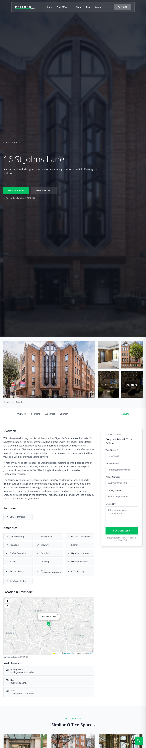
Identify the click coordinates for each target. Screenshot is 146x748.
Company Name (113, 490)
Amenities (50, 413)
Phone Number (113, 477)
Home (49, 7)
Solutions (35, 413)
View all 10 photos (13, 402)
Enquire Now (16, 190)
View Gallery (44, 190)
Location (64, 413)
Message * (111, 503)
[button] (48, 623)
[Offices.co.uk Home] (25, 7)
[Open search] (139, 741)
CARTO (90, 653)
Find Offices (64, 7)
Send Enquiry (121, 530)
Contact (99, 7)
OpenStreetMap (69, 653)
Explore (122, 7)
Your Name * (112, 450)
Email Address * (113, 463)
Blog (88, 7)
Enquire (125, 413)
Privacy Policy (123, 540)
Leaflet (56, 653)
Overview (21, 413)
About (79, 7)
